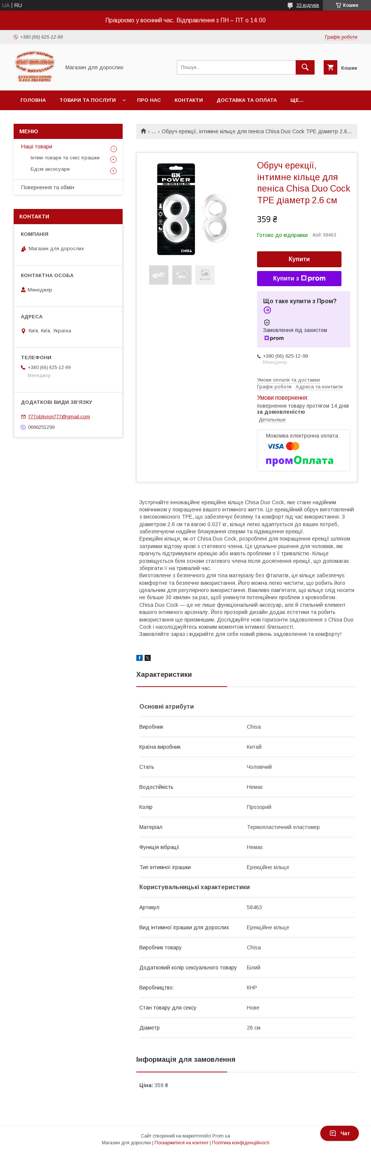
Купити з (299, 278)
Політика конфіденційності (241, 1142)
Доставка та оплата (247, 100)
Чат (339, 1133)
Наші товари (36, 146)
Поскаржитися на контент (181, 1142)
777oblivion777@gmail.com (59, 416)
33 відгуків (307, 5)
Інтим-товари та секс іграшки (65, 157)
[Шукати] (305, 67)
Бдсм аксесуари (50, 169)
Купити (299, 259)
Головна (33, 100)
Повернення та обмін (47, 187)
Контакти (189, 100)
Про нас (149, 100)
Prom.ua (221, 1136)
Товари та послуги (87, 100)
